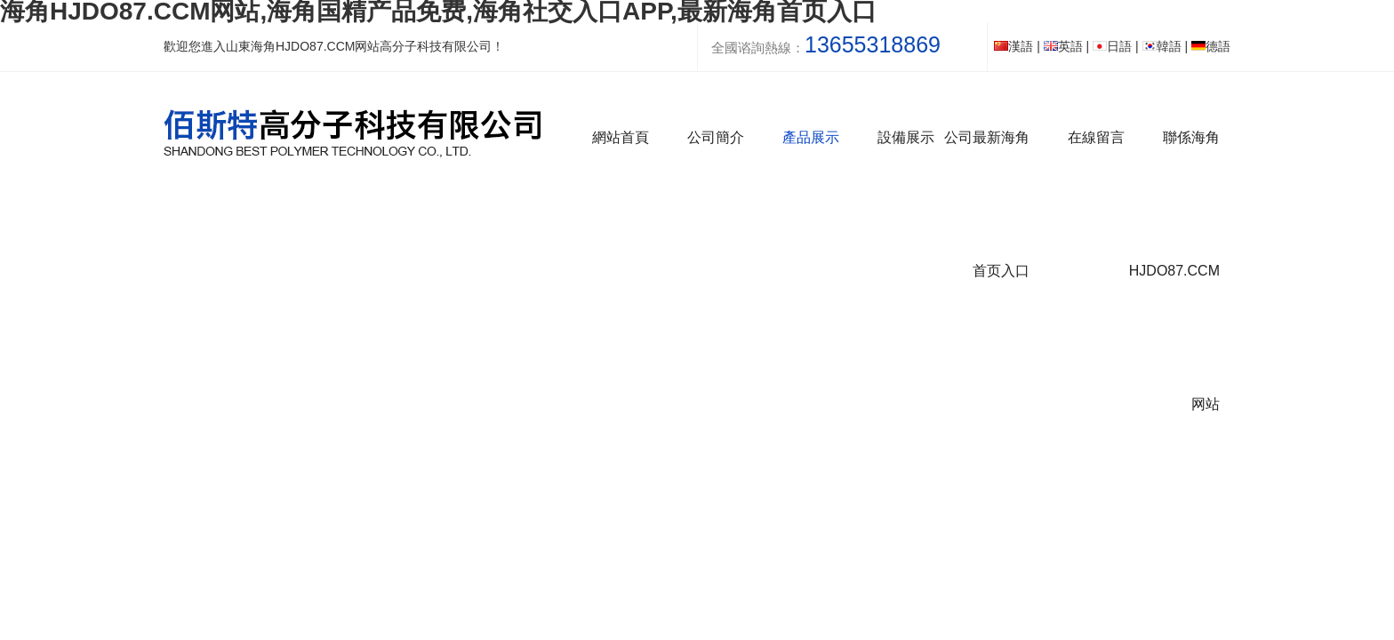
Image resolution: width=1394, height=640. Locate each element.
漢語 (1013, 46)
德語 (1210, 46)
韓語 (1162, 46)
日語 (1112, 46)
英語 (1063, 46)
